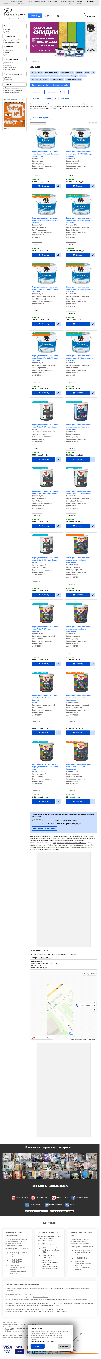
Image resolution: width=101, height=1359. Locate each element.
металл (7, 53)
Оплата (29, 1)
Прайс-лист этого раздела (41, 118)
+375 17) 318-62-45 (26, 1311)
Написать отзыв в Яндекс (63, 1211)
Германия (8, 80)
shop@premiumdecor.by (40, 1297)
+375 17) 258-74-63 (40, 1311)
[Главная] (14, 19)
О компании (6, 3)
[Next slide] (93, 40)
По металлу (51, 92)
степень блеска (12, 59)
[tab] (62, 57)
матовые (8, 65)
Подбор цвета (71, 3)
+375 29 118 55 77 (16, 1260)
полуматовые (9, 70)
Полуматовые (66, 99)
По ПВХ (63, 92)
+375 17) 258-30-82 (42, 1309)
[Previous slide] (33, 40)
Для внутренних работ (40, 85)
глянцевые (8, 63)
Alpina (6, 32)
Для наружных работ (60, 85)
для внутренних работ (12, 40)
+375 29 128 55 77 (16, 1262)
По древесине (37, 92)
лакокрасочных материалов (73, 841)
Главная (32, 61)
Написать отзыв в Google (38, 1211)
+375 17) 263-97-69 (28, 1309)
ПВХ (6, 55)
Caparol (7, 30)
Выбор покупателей (11, 92)
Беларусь (8, 78)
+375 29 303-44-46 (81, 1258)
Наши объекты (21, 3)
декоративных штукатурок (53, 841)
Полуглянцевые (50, 99)
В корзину (45, 186)
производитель (12, 26)
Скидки (55, 1)
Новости (14, 1)
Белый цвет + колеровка (13, 90)
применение (10, 36)
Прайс (50, 1)
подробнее (36, 175)
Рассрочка (63, 1)
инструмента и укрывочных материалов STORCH (69, 843)
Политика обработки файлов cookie (42, 1341)
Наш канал (79, 3)
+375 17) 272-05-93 (61, 1311)
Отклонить (64, 1346)
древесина (8, 50)
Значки (8, 84)
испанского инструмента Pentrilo (41, 845)
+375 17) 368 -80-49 (56, 1309)
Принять (37, 1346)
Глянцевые (36, 99)
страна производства (14, 74)
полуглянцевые (10, 67)
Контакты (48, 16)
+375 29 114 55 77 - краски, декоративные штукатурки (61, 824)
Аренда (43, 1)
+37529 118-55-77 (28, 1294)
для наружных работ (12, 42)
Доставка (36, 1)
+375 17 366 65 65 (48, 1255)
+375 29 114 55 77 (45, 958)
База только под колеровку (14, 88)
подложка (9, 47)
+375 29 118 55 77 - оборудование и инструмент (59, 820)
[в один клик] (58, 186)
